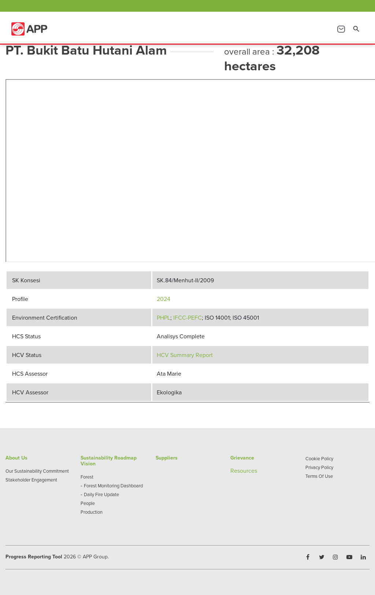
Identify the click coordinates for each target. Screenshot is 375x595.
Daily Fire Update (101, 494)
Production (92, 512)
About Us (16, 458)
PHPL (163, 317)
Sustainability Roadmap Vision (109, 460)
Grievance (242, 458)
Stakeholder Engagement (31, 479)
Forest (87, 476)
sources (247, 470)
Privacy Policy (319, 467)
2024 (163, 299)
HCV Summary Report (185, 355)
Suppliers (167, 458)
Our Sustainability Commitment (37, 471)
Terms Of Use (319, 476)
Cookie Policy (319, 458)
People (88, 503)
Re (233, 470)
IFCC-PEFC (187, 317)
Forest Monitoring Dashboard (113, 485)
